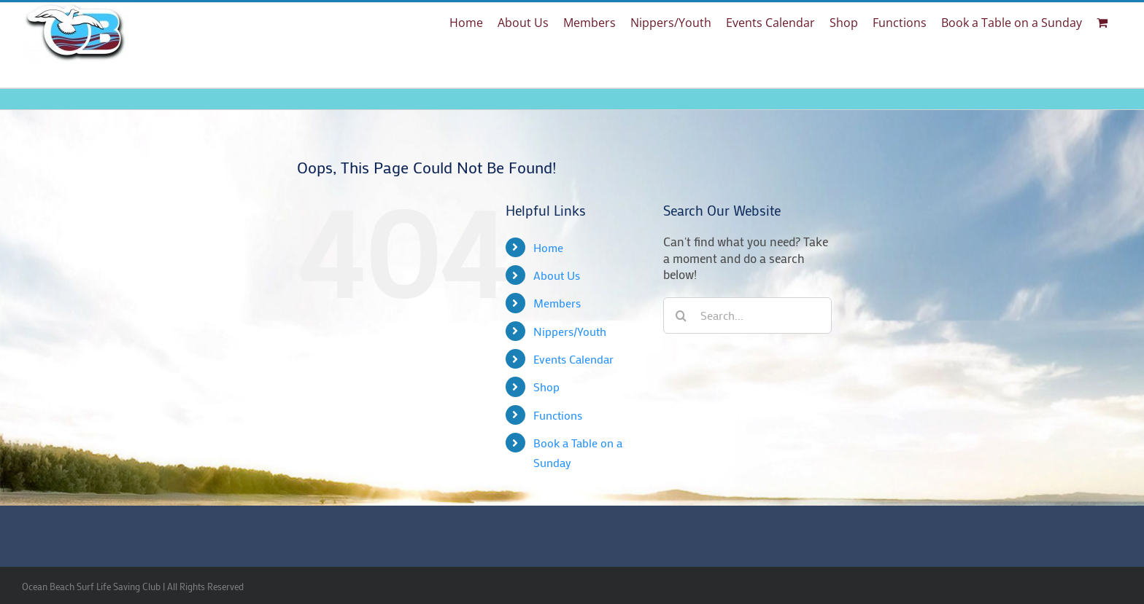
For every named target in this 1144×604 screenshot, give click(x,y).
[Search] (681, 315)
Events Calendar (573, 358)
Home (548, 247)
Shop (546, 386)
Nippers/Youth (569, 331)
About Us (556, 275)
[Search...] (747, 315)
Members (557, 302)
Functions (557, 415)
